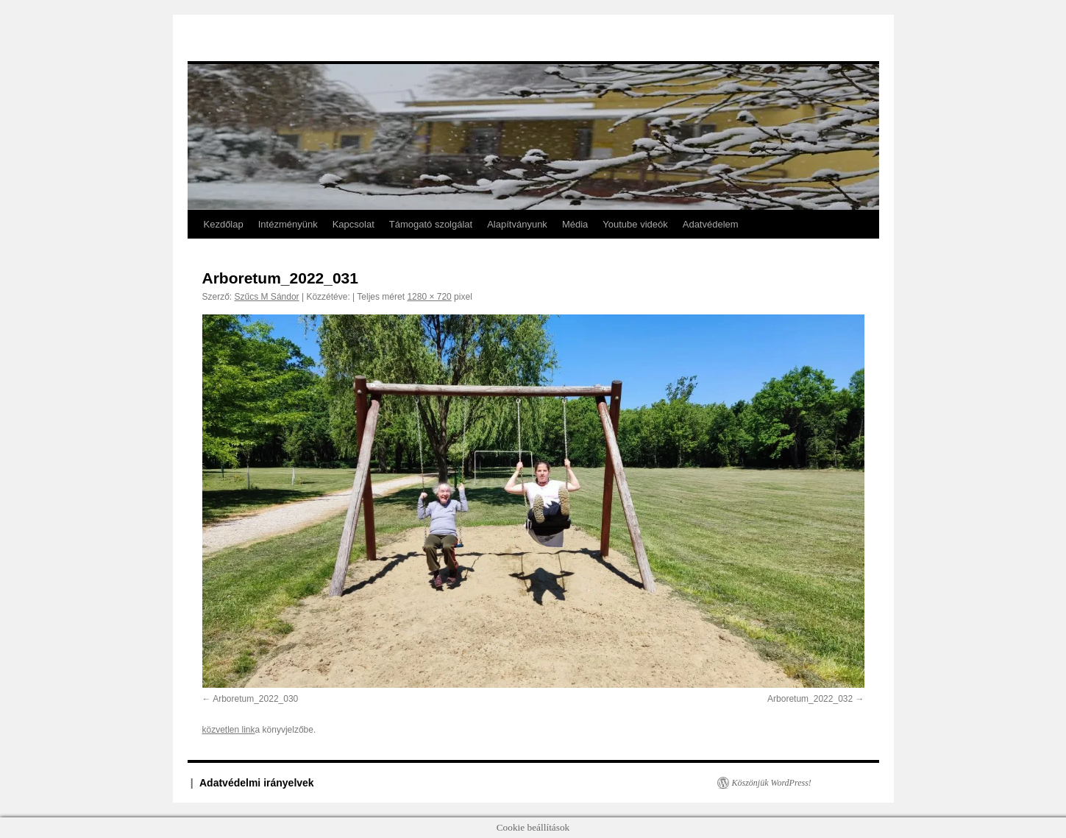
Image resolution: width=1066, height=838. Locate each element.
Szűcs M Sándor (267, 297)
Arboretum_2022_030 (255, 699)
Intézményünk (288, 224)
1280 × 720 (429, 297)
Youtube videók (635, 224)
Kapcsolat (353, 224)
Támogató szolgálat (430, 224)
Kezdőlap (224, 224)
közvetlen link (228, 730)
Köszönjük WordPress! (771, 783)
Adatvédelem (711, 224)
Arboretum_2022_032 (810, 699)
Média (575, 224)
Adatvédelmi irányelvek (256, 783)
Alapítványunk (517, 224)
